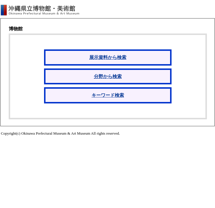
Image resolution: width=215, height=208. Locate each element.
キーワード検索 (108, 95)
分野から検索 (108, 76)
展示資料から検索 (107, 57)
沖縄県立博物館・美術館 (39, 10)
